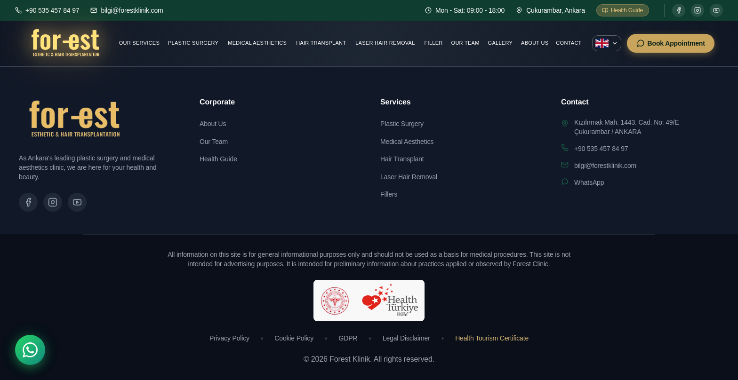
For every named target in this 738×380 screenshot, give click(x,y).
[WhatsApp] (30, 350)
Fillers (388, 194)
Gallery (500, 43)
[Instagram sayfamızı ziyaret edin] (52, 202)
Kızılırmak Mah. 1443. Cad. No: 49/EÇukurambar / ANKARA (626, 127)
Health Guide (218, 159)
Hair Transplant (321, 43)
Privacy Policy (229, 338)
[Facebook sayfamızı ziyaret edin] (28, 202)
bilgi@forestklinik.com (605, 165)
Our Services (139, 43)
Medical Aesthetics (257, 43)
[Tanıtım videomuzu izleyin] (77, 202)
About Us (534, 43)
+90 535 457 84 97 (601, 148)
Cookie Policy (293, 338)
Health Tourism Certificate (492, 338)
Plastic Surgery (193, 43)
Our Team (465, 43)
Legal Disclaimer (406, 338)
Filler (434, 43)
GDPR (348, 338)
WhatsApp (589, 182)
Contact (568, 43)
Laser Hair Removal (385, 43)
